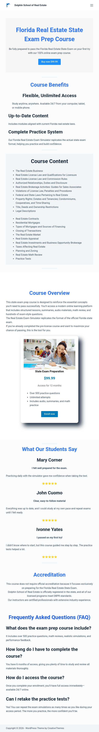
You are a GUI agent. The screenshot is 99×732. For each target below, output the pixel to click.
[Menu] (91, 5)
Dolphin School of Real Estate (30, 5)
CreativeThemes (56, 728)
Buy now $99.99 (49, 61)
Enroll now (49, 414)
